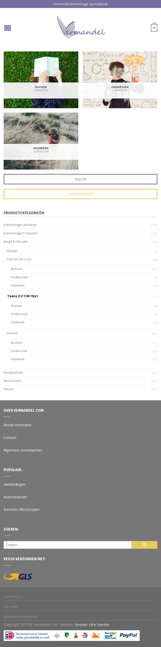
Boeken (16, 269)
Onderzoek (19, 277)
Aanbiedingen (14, 484)
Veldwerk (18, 285)
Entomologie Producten (21, 233)
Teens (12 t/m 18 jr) (22, 296)
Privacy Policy (13, 596)
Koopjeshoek (13, 372)
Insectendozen (15, 497)
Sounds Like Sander (92, 624)
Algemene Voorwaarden (23, 450)
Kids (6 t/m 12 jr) (19, 259)
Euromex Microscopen (22, 509)
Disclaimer (11, 606)
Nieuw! (81, 179)
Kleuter (12, 251)
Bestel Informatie (18, 425)
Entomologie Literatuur (20, 224)
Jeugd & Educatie (16, 241)
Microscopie (12, 380)
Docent (12, 333)
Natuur (9, 389)
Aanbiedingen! (80, 194)
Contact (10, 437)
